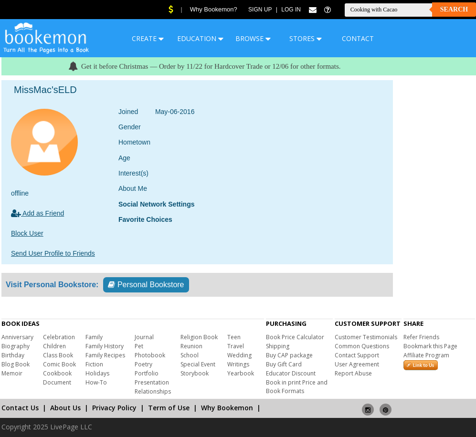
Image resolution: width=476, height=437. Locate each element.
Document (57, 382)
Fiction (94, 364)
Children (54, 346)
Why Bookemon (227, 407)
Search (454, 9)
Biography (15, 346)
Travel (235, 346)
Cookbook (57, 373)
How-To (96, 382)
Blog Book (15, 364)
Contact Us (20, 407)
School (189, 355)
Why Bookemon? (213, 9)
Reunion (191, 346)
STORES (305, 38)
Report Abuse (353, 373)
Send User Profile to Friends (53, 253)
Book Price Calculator (295, 337)
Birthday (12, 355)
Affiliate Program (426, 355)
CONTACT (358, 38)
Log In (291, 9)
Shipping (277, 346)
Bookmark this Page (430, 346)
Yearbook (240, 373)
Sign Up (260, 9)
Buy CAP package (289, 355)
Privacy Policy (114, 407)
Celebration (59, 337)
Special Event (197, 364)
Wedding (239, 355)
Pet (139, 346)
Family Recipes (105, 355)
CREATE (148, 38)
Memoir (11, 373)
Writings (238, 364)
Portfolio (147, 373)
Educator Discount (291, 373)
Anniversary (17, 337)
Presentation (152, 382)
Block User (27, 233)
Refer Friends (421, 337)
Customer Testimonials (366, 337)
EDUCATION (200, 38)
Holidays (97, 373)
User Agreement (357, 364)
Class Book (58, 355)
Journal (144, 337)
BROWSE (253, 38)
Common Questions (362, 346)
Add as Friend (37, 213)
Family (94, 337)
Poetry (143, 364)
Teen (234, 337)
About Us (65, 407)
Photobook (150, 355)
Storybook (194, 373)
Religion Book (199, 337)
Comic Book (59, 364)
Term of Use (169, 407)
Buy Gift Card (284, 364)
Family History (104, 346)
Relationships (153, 391)
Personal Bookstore (146, 285)
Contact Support (357, 355)
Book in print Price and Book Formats (297, 386)
